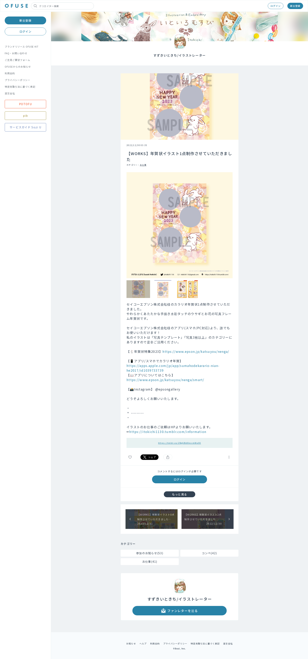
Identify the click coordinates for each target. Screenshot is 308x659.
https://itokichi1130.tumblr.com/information (167, 431)
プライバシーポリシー (17, 80)
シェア (149, 457)
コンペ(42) (209, 553)
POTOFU (25, 104)
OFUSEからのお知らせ (18, 66)
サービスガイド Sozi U (25, 127)
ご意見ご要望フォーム (17, 60)
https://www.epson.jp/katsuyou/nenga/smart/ (165, 379)
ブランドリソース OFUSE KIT (21, 46)
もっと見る (179, 494)
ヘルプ (143, 643)
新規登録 (295, 5)
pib (25, 116)
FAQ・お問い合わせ (16, 53)
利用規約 (10, 73)
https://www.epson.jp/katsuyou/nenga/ (195, 351)
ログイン (275, 5)
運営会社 (10, 93)
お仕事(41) (149, 561)
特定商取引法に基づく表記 (20, 86)
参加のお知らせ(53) (149, 553)
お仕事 (143, 164)
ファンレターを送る (179, 610)
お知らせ (131, 643)
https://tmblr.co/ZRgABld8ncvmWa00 (179, 442)
